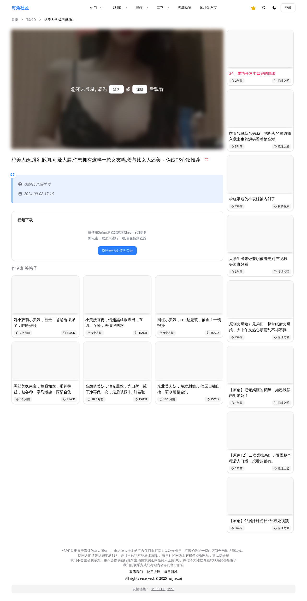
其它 (163, 7)
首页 (15, 19)
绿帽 (142, 7)
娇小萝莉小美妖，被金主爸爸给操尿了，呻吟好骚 (44, 322)
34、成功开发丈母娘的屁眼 (252, 73)
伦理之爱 (281, 81)
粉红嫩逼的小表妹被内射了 (252, 198)
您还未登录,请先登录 (117, 250)
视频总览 (184, 7)
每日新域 (170, 571)
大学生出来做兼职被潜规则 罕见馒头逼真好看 (258, 261)
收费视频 (281, 206)
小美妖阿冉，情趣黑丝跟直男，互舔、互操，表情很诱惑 (114, 322)
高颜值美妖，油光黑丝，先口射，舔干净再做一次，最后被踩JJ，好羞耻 (116, 389)
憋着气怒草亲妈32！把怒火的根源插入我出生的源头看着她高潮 (260, 136)
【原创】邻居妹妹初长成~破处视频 (259, 520)
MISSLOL (158, 589)
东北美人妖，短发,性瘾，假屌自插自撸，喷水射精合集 (188, 389)
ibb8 (170, 589)
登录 (288, 7)
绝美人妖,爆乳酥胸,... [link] (60, 19)
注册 (139, 89)
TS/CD (31, 19)
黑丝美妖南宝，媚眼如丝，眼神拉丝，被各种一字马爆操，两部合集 (42, 389)
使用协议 (153, 571)
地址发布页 (208, 7)
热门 (96, 7)
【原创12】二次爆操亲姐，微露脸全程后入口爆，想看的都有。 (260, 458)
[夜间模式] (274, 7)
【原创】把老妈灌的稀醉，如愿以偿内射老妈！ (259, 392)
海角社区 (20, 8)
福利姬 (119, 7)
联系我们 (136, 571)
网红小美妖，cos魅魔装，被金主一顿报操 (189, 322)
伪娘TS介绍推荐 (34, 184)
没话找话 (281, 272)
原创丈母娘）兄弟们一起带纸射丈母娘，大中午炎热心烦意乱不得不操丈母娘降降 (259, 327)
